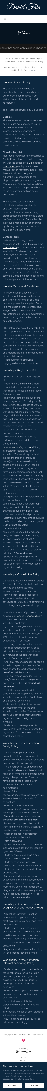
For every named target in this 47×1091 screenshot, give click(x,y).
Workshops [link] (23, 1069)
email (33, 70)
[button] (5, 19)
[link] (23, 7)
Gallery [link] (23, 1063)
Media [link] (23, 1082)
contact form (10, 166)
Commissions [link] (23, 1066)
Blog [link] (23, 1076)
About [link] (23, 1060)
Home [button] (23, 1057)
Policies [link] (23, 1072)
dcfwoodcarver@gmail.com (18, 447)
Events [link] (23, 1079)
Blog (31, 162)
